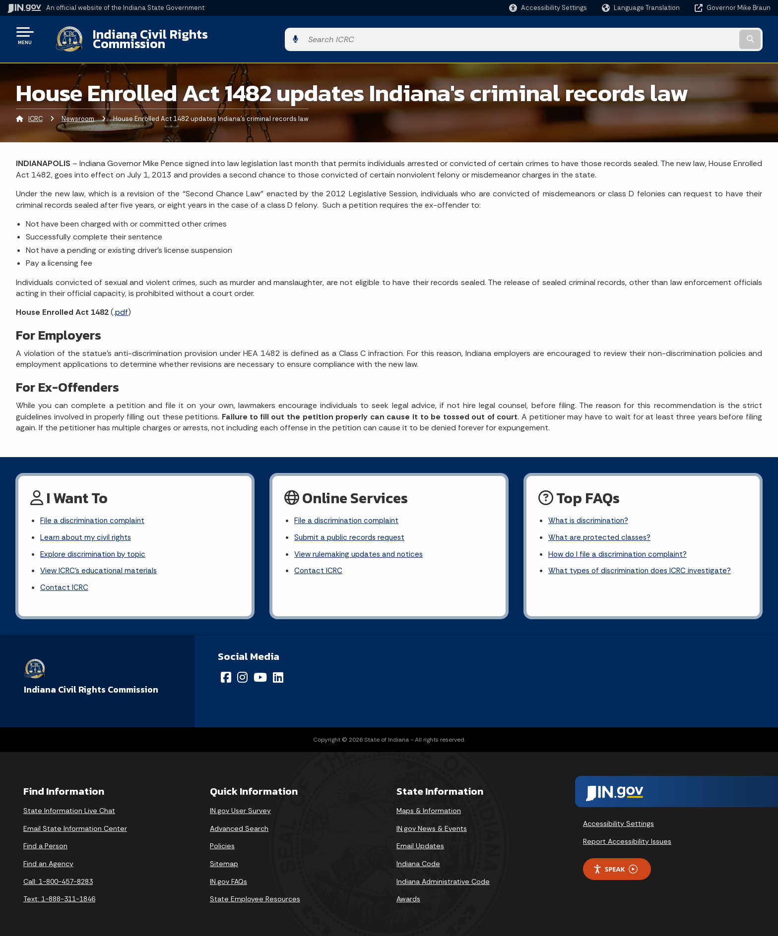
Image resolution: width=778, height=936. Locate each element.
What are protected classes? (601, 531)
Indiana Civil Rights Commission (177, 35)
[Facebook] (226, 674)
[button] (548, 7)
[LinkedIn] (278, 674)
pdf (121, 304)
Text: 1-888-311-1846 (59, 895)
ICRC (35, 111)
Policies (222, 842)
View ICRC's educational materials (100, 566)
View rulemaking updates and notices (362, 548)
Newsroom (78, 111)
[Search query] (681, 35)
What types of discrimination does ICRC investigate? (643, 566)
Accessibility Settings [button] (618, 820)
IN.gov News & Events (431, 824)
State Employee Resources (255, 895)
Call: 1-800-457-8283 (58, 877)
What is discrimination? (590, 514)
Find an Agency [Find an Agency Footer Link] (48, 859)
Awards (408, 895)
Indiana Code (418, 859)
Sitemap (224, 859)
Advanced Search (239, 824)
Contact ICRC (65, 584)
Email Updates (420, 842)
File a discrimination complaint (94, 514)
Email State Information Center (75, 824)
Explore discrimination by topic (95, 548)
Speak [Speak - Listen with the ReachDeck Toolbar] (615, 865)
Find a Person (45, 842)
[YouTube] (260, 674)
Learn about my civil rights (87, 531)
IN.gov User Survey (240, 807)
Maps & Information (428, 807)
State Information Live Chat (69, 807)
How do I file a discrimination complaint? (620, 548)
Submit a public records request (352, 531)
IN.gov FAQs (228, 877)
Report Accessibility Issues (627, 837)
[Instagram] (242, 674)
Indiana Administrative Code (443, 877)
